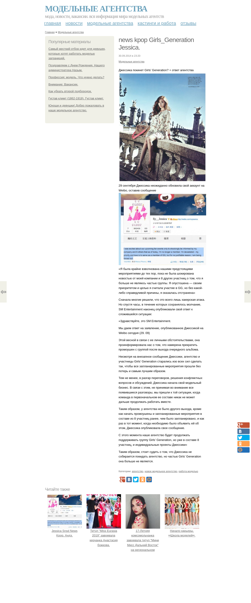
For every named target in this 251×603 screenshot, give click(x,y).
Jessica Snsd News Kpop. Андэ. (64, 530)
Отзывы (188, 23)
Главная (52, 23)
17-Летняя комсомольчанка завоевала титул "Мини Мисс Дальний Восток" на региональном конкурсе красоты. (143, 540)
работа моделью (188, 471)
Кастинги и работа (157, 23)
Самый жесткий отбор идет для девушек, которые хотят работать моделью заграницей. (77, 53)
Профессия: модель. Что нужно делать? (76, 77)
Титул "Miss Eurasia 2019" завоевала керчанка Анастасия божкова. (104, 535)
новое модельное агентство (161, 471)
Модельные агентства (96, 8)
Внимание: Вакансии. (63, 84)
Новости (74, 23)
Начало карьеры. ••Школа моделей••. (182, 530)
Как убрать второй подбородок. (70, 91)
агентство (137, 471)
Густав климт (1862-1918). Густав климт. (76, 98)
